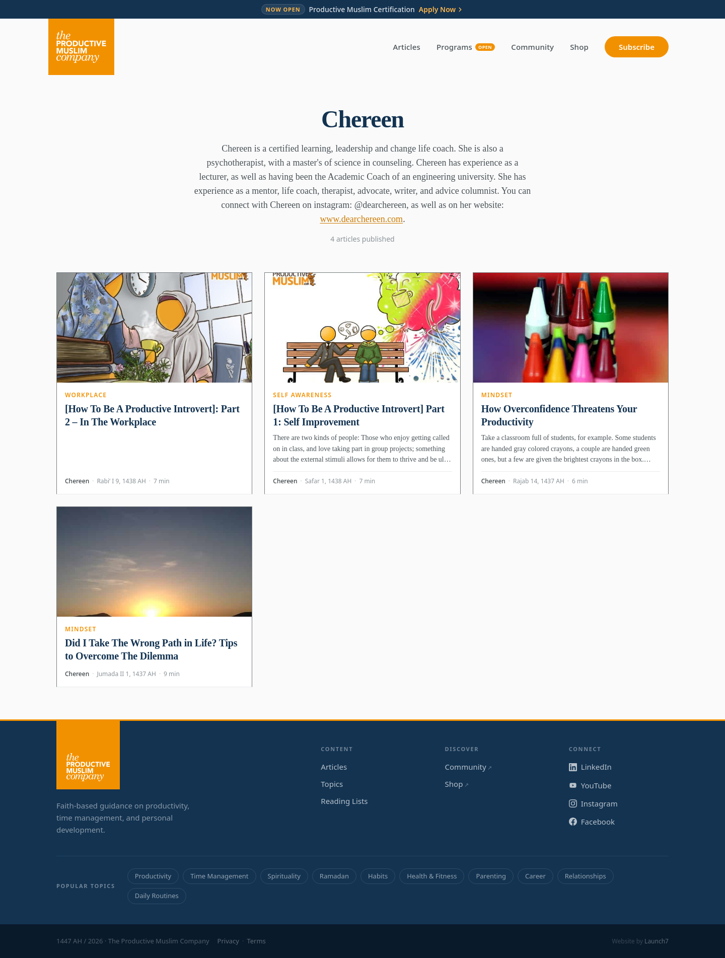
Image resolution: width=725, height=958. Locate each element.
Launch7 (656, 941)
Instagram (593, 803)
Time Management (219, 875)
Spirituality (284, 875)
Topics (332, 784)
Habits (378, 875)
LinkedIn (590, 767)
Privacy (228, 940)
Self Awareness (302, 395)
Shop (579, 47)
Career (535, 875)
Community (532, 47)
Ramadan (334, 875)
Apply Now (441, 9)
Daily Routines (157, 895)
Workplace (86, 395)
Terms (256, 940)
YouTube (590, 785)
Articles (406, 47)
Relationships (585, 875)
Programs (466, 47)
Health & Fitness (432, 875)
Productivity (153, 875)
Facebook (592, 822)
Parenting (491, 875)
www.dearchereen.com (361, 219)
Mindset (497, 395)
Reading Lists (344, 801)
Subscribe (637, 47)
